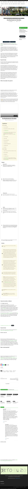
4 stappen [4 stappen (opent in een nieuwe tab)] (4, 308)
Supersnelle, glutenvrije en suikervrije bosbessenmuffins (3, 396)
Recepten (19, 18)
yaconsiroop (6, 132)
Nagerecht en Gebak (22, 18)
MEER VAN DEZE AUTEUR (11, 389)
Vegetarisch (5, 371)
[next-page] (2, 404)
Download (13, 325)
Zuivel (13, 371)
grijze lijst (6, 159)
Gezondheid (5, 18)
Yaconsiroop (11, 371)
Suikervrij (2, 371)
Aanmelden (7, 0)
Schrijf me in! (22, 36)
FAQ (1, 5)
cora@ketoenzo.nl (17, 478)
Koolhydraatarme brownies (4, 378)
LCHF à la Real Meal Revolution (15, 18)
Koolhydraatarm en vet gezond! (9, 18)
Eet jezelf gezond (8, 401)
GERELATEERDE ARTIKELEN (4, 389)
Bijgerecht (14, 401)
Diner (1, 401)
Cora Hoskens (11, 21)
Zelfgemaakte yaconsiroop (8, 282)
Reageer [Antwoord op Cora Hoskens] (6, 439)
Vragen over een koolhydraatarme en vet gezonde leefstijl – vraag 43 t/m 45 (14, 379)
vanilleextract (6, 130)
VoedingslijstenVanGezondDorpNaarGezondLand (6, 325)
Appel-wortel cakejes (15, 395)
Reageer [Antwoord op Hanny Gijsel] (4, 422)
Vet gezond (8, 371)
